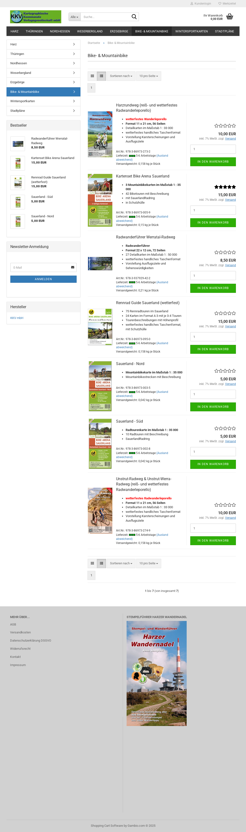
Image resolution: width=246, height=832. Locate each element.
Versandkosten (20, 632)
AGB (13, 624)
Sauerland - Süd (129, 421)
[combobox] (121, 76)
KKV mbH (16, 318)
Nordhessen (60, 31)
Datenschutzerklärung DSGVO (30, 640)
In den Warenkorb (213, 161)
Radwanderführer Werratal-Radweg (145, 237)
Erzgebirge (119, 31)
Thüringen (34, 31)
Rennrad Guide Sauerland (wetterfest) (148, 303)
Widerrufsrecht (20, 648)
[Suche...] (74, 16)
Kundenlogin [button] (201, 3)
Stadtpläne (224, 31)
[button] (92, 76)
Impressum (18, 665)
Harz (14, 31)
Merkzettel (227, 3)
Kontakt (15, 657)
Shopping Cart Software (107, 825)
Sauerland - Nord (130, 363)
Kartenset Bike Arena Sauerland (142, 176)
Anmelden (43, 279)
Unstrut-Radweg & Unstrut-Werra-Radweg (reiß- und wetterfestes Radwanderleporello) (143, 484)
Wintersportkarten (191, 31)
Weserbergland (90, 31)
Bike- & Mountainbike (151, 31)
